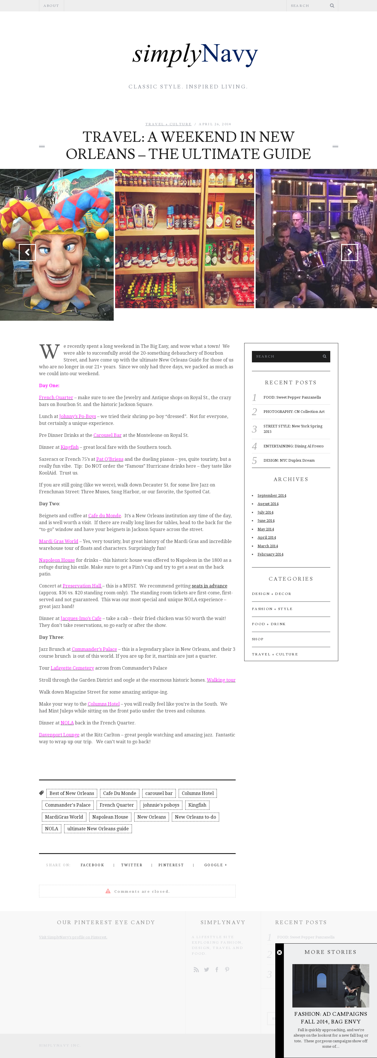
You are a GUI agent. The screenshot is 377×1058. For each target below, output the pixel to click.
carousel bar (159, 793)
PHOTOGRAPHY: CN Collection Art (294, 411)
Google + (215, 865)
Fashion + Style (85, 107)
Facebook (92, 865)
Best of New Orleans (72, 793)
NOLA (51, 828)
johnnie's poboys (161, 805)
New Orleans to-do (195, 817)
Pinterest (171, 865)
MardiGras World (64, 817)
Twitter (131, 865)
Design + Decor (155, 107)
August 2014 (268, 504)
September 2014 (272, 495)
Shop (258, 639)
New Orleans (151, 817)
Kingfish (197, 805)
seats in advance (209, 586)
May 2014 (266, 529)
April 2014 (267, 537)
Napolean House (110, 817)
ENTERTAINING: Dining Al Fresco (294, 446)
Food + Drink (219, 107)
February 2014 (270, 554)
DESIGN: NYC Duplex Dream (289, 460)
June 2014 (266, 520)
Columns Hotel (198, 793)
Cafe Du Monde (119, 793)
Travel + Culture (289, 107)
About (52, 6)
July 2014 (265, 512)
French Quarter (117, 805)
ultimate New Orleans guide (98, 828)
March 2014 (268, 546)
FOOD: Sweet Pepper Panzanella (292, 397)
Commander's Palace (68, 805)
